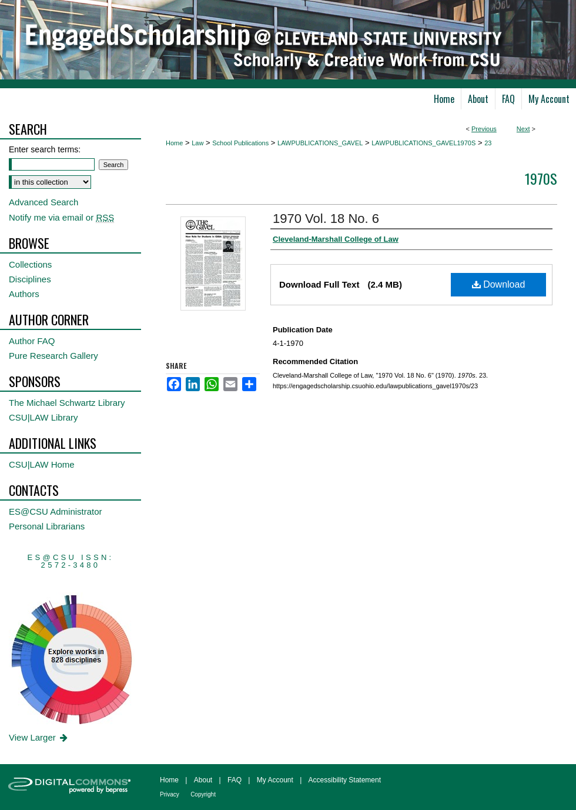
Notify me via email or (61, 217)
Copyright (203, 794)
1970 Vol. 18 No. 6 (326, 218)
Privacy (169, 794)
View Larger (39, 737)
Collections (30, 264)
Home (174, 142)
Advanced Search (43, 202)
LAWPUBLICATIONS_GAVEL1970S (423, 142)
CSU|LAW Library (43, 417)
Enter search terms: (45, 149)
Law (197, 142)
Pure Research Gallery (53, 356)
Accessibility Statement (345, 780)
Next (523, 128)
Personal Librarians (47, 526)
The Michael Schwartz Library (67, 403)
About (203, 780)
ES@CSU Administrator (55, 511)
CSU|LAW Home (42, 464)
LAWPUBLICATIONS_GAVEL (320, 142)
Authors (24, 294)
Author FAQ (32, 341)
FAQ (234, 780)
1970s (541, 178)
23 (487, 142)
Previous (484, 128)
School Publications (240, 142)
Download (498, 284)
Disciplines (30, 279)
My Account (275, 780)
